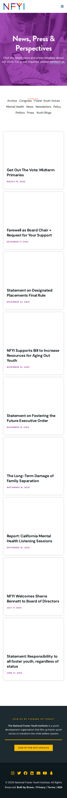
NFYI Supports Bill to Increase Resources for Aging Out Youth (33, 355)
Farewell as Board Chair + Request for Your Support (29, 233)
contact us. (57, 62)
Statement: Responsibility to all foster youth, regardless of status (33, 661)
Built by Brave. (25, 787)
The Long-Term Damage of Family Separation (30, 478)
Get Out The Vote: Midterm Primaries (31, 172)
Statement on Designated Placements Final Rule (29, 293)
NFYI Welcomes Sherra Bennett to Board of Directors (33, 599)
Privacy (41, 787)
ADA (59, 787)
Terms (51, 787)
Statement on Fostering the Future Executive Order (31, 418)
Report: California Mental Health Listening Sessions (29, 538)
